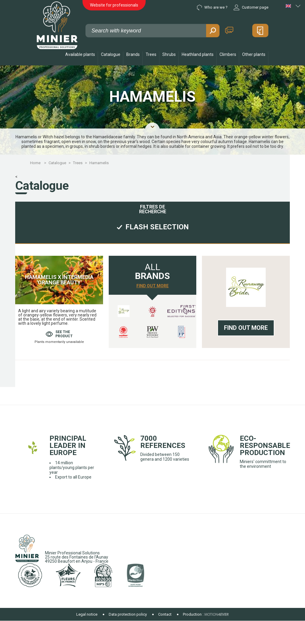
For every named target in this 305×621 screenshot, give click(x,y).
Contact (229, 30)
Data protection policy (128, 614)
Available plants (80, 54)
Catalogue (110, 54)
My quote (260, 30)
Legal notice (86, 614)
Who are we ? (212, 7)
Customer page (251, 7)
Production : (193, 614)
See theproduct (59, 334)
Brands (133, 54)
